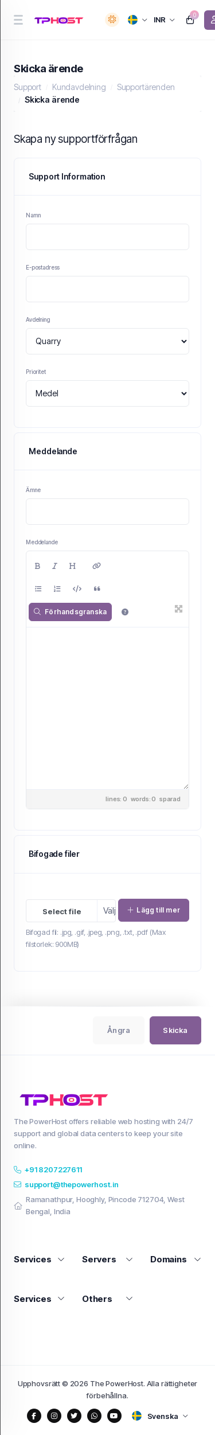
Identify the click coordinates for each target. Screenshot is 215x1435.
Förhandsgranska (70, 611)
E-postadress (43, 267)
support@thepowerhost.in (66, 1184)
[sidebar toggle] (18, 20)
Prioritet (36, 371)
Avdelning (38, 319)
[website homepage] (61, 20)
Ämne (33, 489)
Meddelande (42, 542)
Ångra (118, 1030)
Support (27, 87)
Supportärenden (146, 87)
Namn (33, 215)
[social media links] (34, 1416)
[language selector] (138, 19)
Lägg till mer (153, 910)
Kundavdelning (79, 87)
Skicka (175, 1030)
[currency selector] (164, 20)
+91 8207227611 (48, 1169)
